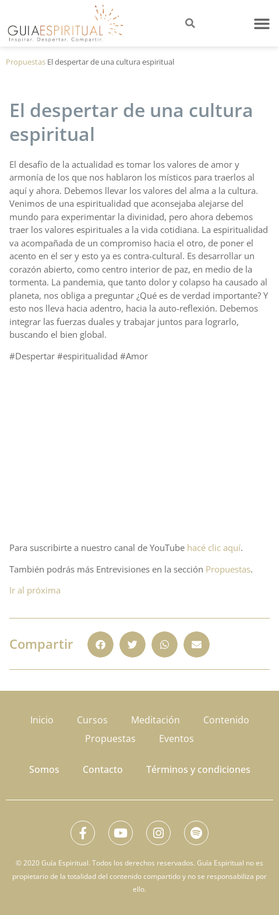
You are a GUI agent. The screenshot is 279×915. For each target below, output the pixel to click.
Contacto (103, 769)
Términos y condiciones (198, 769)
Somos (44, 769)
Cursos (92, 719)
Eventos (176, 738)
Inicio (42, 719)
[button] (262, 23)
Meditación (155, 719)
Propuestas (25, 61)
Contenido (226, 719)
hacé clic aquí (214, 547)
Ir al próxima (35, 590)
